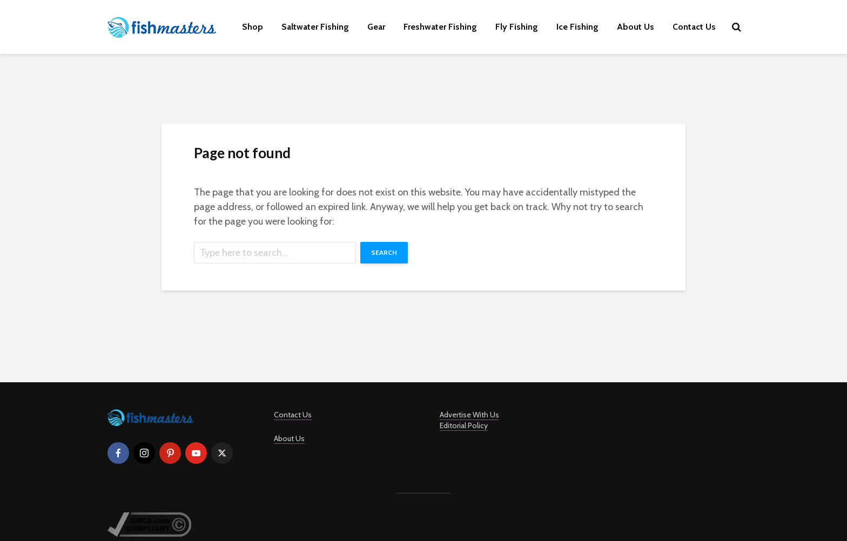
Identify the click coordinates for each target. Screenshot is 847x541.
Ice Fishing (577, 27)
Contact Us (694, 27)
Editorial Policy (464, 425)
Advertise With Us (469, 415)
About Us (635, 27)
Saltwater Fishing (315, 27)
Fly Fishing (516, 27)
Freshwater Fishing (440, 27)
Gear (376, 27)
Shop (252, 27)
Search (384, 252)
